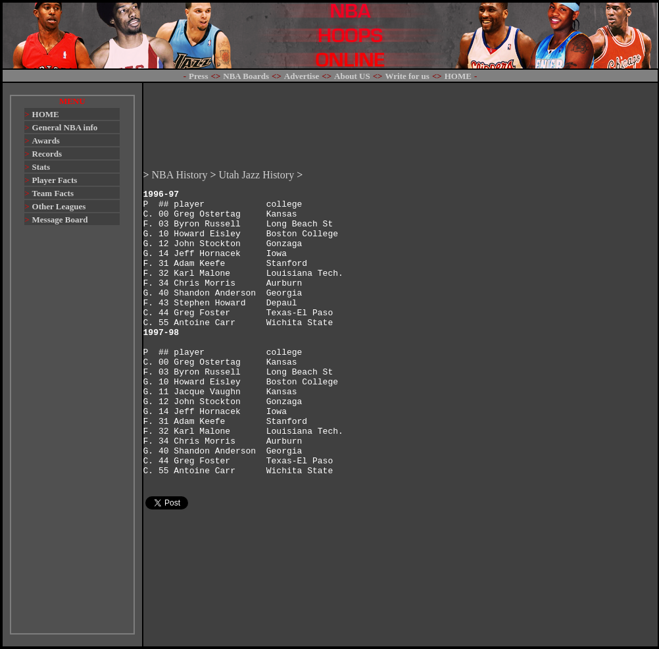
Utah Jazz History (257, 139)
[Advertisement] (72, 435)
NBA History (180, 139)
